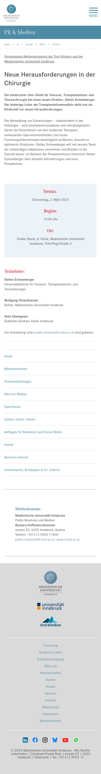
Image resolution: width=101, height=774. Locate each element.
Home (8, 356)
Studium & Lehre (50, 652)
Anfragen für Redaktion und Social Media (33, 432)
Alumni (50, 679)
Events (9, 444)
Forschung (50, 645)
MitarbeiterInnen (15, 368)
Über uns (50, 666)
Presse (50, 686)
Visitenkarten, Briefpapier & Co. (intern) (32, 469)
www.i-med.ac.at (68, 539)
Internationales (50, 672)
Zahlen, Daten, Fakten (19, 419)
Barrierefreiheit (50, 720)
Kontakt (50, 700)
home (7, 44)
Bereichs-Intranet (16, 457)
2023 (42, 44)
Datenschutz (50, 707)
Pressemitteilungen (17, 381)
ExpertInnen (12, 406)
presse (29, 44)
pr (18, 44)
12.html (56, 44)
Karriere (50, 693)
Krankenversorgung (50, 659)
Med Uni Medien (15, 394)
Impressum (50, 713)
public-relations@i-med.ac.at (54, 332)
